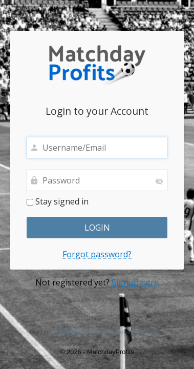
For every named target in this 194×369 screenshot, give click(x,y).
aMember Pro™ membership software (109, 332)
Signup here (135, 282)
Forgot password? (97, 255)
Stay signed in (58, 202)
